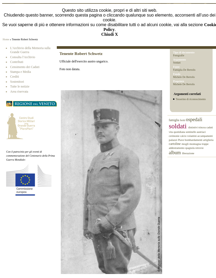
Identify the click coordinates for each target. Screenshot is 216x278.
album (175, 152)
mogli (185, 143)
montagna (195, 143)
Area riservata (19, 91)
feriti (183, 120)
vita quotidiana (177, 131)
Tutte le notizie (19, 86)
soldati (178, 126)
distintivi (193, 127)
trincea (202, 127)
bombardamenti (194, 139)
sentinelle (191, 131)
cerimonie (174, 135)
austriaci (201, 131)
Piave (181, 139)
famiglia (174, 120)
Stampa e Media (20, 72)
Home (6, 39)
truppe (205, 143)
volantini (192, 135)
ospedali (194, 119)
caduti (209, 127)
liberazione (188, 153)
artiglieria (208, 139)
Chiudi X (109, 34)
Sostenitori (17, 82)
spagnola (190, 147)
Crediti (14, 76)
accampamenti (205, 135)
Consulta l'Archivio (22, 57)
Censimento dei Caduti (24, 67)
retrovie (199, 147)
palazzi (173, 139)
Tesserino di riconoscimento (191, 99)
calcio (183, 135)
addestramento (177, 147)
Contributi (16, 62)
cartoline (175, 144)
